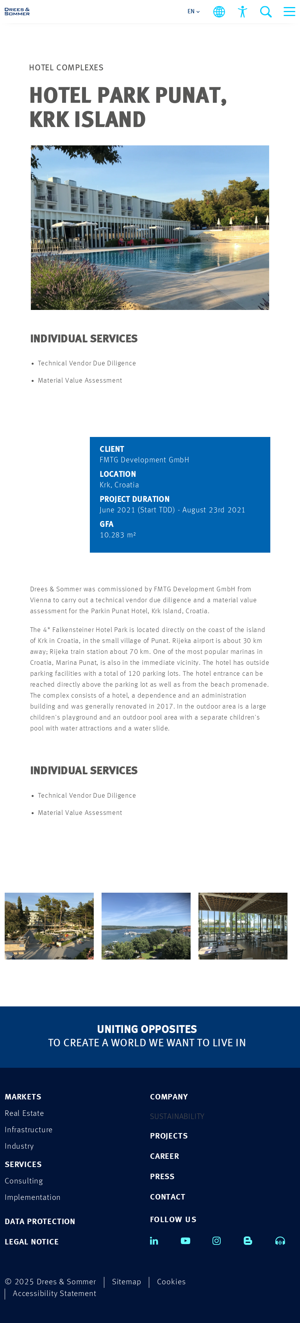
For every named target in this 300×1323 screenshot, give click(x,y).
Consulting (24, 1181)
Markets (23, 1097)
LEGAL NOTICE (32, 1242)
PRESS (162, 1177)
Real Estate (24, 1114)
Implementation (33, 1198)
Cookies (171, 1282)
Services (23, 1165)
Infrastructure (29, 1130)
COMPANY (169, 1097)
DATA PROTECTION (40, 1222)
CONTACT (168, 1197)
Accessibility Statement (54, 1294)
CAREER (164, 1157)
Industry (19, 1146)
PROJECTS (169, 1136)
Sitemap (126, 1282)
